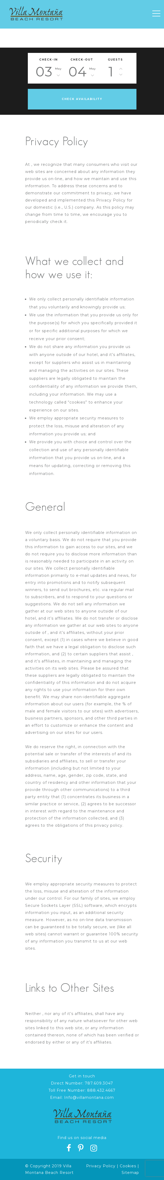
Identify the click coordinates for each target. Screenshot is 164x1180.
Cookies (128, 1166)
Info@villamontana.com (89, 1097)
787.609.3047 (99, 1083)
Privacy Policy (101, 1166)
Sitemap (130, 1172)
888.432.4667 (101, 1090)
